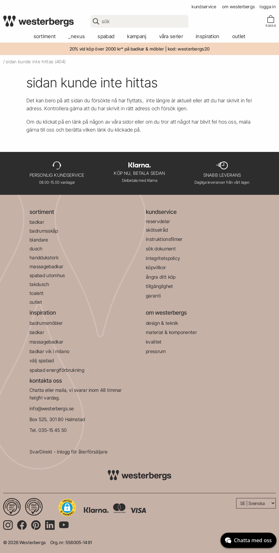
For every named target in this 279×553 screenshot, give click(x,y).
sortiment (45, 36)
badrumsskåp (44, 231)
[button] (67, 507)
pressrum (156, 351)
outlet (239, 36)
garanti (153, 296)
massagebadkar (46, 266)
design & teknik (162, 323)
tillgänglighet (159, 286)
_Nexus (76, 36)
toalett (37, 293)
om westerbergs (238, 6)
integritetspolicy (163, 258)
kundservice (204, 6)
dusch (36, 249)
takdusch (39, 284)
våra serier (171, 36)
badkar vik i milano (49, 351)
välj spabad (42, 361)
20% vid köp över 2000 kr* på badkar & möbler (117, 48)
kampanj (136, 36)
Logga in (268, 6)
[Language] (256, 503)
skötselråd (157, 230)
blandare (39, 240)
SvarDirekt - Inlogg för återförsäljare (68, 452)
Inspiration (208, 36)
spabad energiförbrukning (57, 370)
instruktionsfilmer (164, 239)
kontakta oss (46, 380)
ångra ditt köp (160, 277)
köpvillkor (156, 267)
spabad (106, 36)
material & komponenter (171, 332)
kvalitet (154, 342)
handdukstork (44, 258)
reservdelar (158, 221)
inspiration (43, 312)
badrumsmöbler (46, 323)
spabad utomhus (47, 275)
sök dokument (161, 249)
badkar (37, 222)
